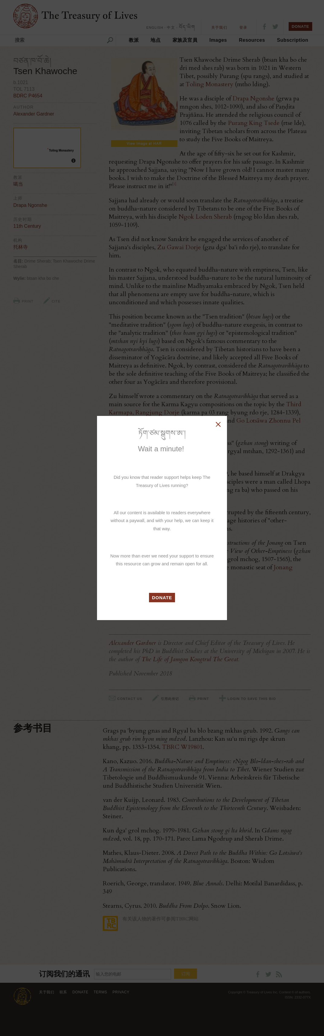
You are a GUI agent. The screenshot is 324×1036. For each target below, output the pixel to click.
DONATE (162, 597)
